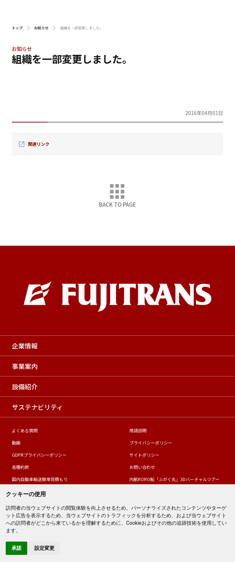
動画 (16, 442)
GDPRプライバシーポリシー (39, 455)
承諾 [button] (16, 548)
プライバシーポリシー (150, 442)
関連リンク (38, 144)
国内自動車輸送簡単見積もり (40, 479)
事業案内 (25, 366)
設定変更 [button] (44, 548)
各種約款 (20, 467)
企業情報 (25, 345)
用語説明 (138, 430)
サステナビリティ (37, 407)
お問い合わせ (142, 467)
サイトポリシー (144, 455)
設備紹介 (25, 386)
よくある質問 (25, 430)
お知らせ (41, 27)
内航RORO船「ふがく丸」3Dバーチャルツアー (174, 479)
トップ (17, 27)
